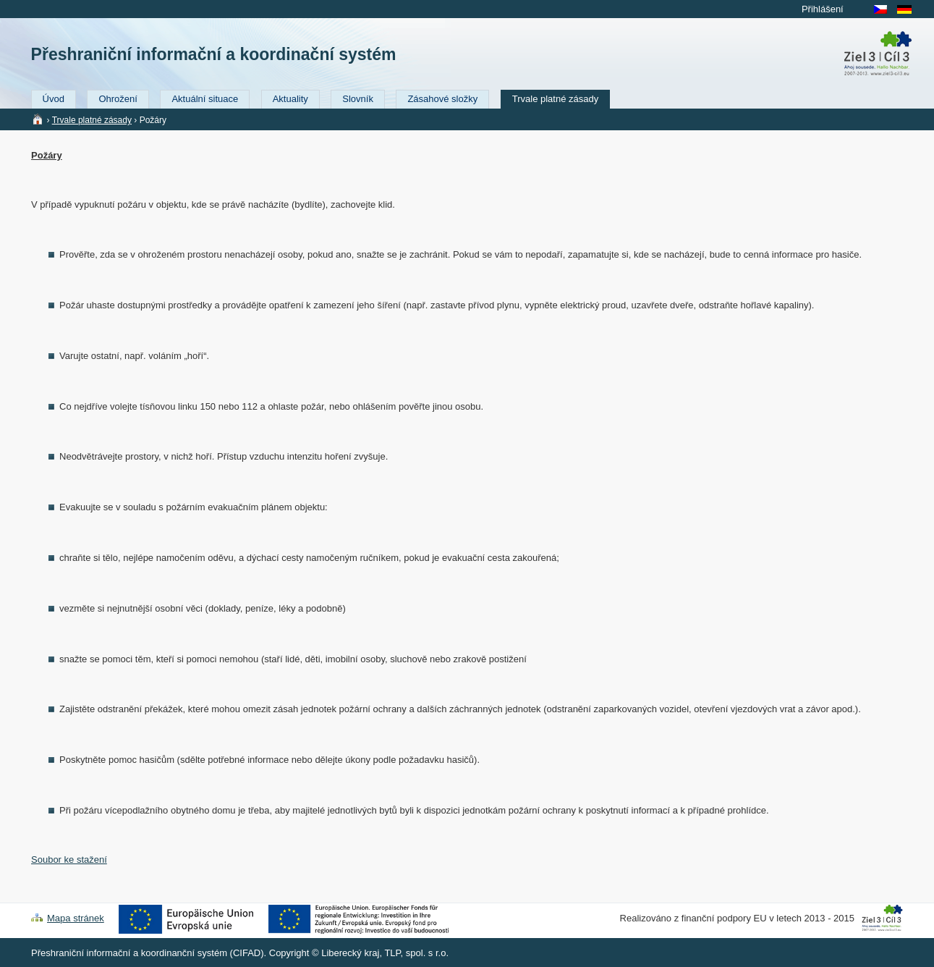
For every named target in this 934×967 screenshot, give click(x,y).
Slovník (357, 98)
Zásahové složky (442, 98)
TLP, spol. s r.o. (416, 952)
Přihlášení (823, 9)
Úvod (53, 98)
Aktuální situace (204, 98)
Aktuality (290, 98)
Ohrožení (117, 98)
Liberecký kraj (350, 952)
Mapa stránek (75, 918)
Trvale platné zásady (555, 98)
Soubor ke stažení (69, 859)
